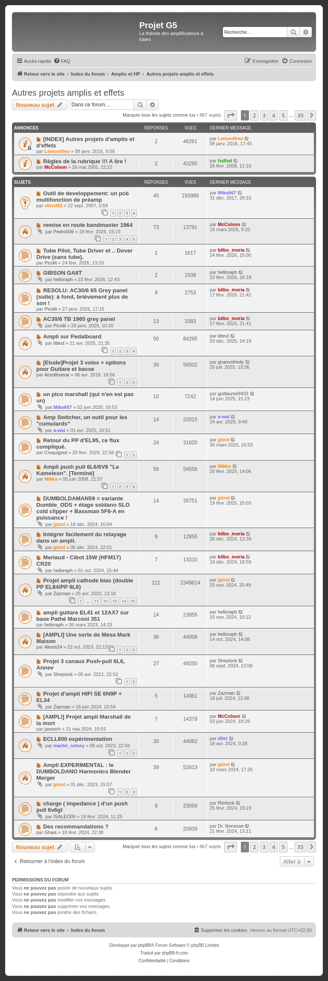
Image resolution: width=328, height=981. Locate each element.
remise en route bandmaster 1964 (88, 225)
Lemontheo (57, 151)
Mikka (51, 479)
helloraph (63, 279)
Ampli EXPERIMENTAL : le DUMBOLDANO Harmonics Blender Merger (83, 771)
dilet (223, 738)
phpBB (144, 945)
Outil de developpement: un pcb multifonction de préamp (82, 196)
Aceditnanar (57, 374)
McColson (55, 167)
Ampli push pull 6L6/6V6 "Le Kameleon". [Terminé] (77, 470)
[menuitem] (61, 61)
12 (105, 601)
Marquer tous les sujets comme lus (159, 114)
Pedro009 (63, 231)
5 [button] (283, 115)
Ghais (50, 832)
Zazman (61, 593)
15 (133, 601)
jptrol (224, 439)
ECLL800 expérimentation (77, 739)
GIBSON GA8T (62, 273)
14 (123, 601)
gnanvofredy (231, 361)
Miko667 (227, 192)
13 (114, 601)
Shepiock (63, 674)
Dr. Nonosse (231, 825)
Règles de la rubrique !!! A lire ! (84, 161)
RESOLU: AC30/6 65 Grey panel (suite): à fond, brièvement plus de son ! (82, 296)
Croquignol (55, 452)
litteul (58, 343)
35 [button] (300, 115)
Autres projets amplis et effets (68, 92)
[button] (230, 115)
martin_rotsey (69, 745)
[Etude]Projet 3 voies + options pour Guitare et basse (81, 365)
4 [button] (273, 115)
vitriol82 (53, 205)
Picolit (50, 262)
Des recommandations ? (75, 826)
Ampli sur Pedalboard (72, 336)
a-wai (59, 430)
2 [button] (254, 115)
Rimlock (226, 802)
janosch (52, 728)
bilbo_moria (231, 250)
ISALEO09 (64, 816)
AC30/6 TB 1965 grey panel (79, 319)
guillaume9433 (233, 393)
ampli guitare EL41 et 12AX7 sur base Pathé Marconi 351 (82, 615)
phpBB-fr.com (175, 953)
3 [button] (264, 115)
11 (96, 601)
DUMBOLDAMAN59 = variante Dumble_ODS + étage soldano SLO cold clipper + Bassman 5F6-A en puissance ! (83, 508)
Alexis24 (53, 646)
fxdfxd (225, 160)
